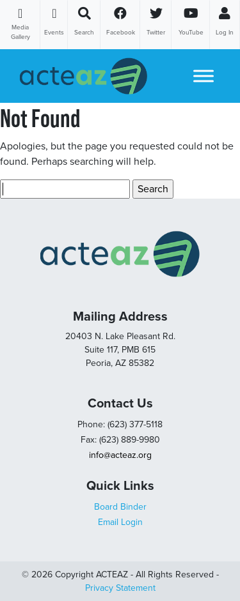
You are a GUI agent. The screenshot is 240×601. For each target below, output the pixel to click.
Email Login (120, 522)
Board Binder (120, 506)
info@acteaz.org (120, 455)
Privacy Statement (120, 587)
